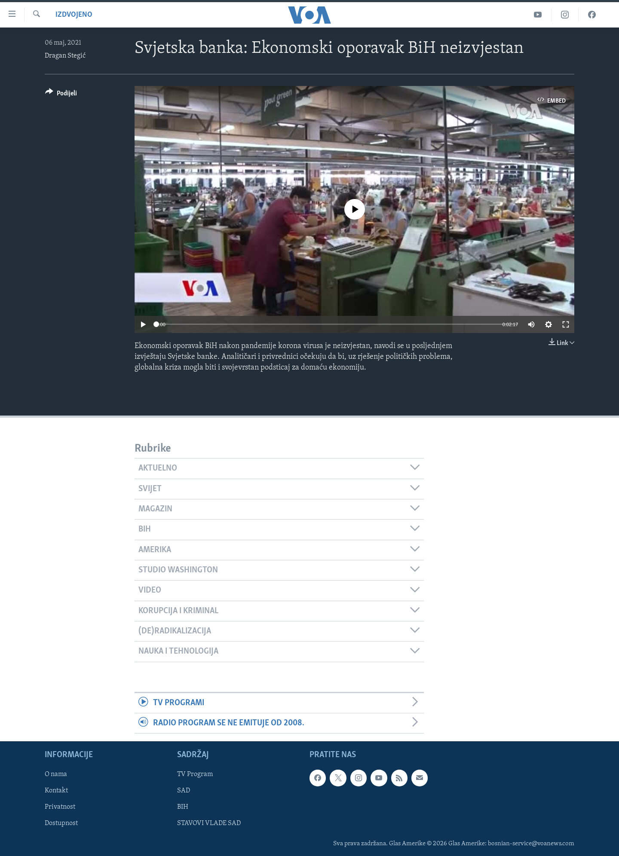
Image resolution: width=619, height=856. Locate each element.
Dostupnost (61, 823)
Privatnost (60, 807)
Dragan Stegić (65, 55)
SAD (183, 791)
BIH (182, 807)
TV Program (195, 774)
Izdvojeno (73, 15)
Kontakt (56, 791)
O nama (56, 774)
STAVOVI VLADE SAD (209, 823)
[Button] (61, 95)
